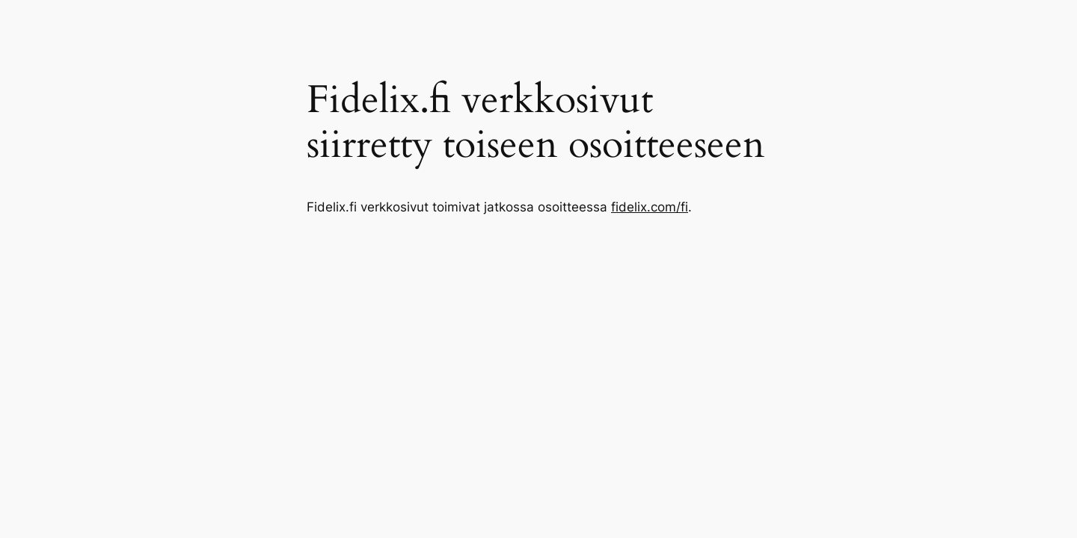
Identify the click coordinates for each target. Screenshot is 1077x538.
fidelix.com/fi (649, 207)
